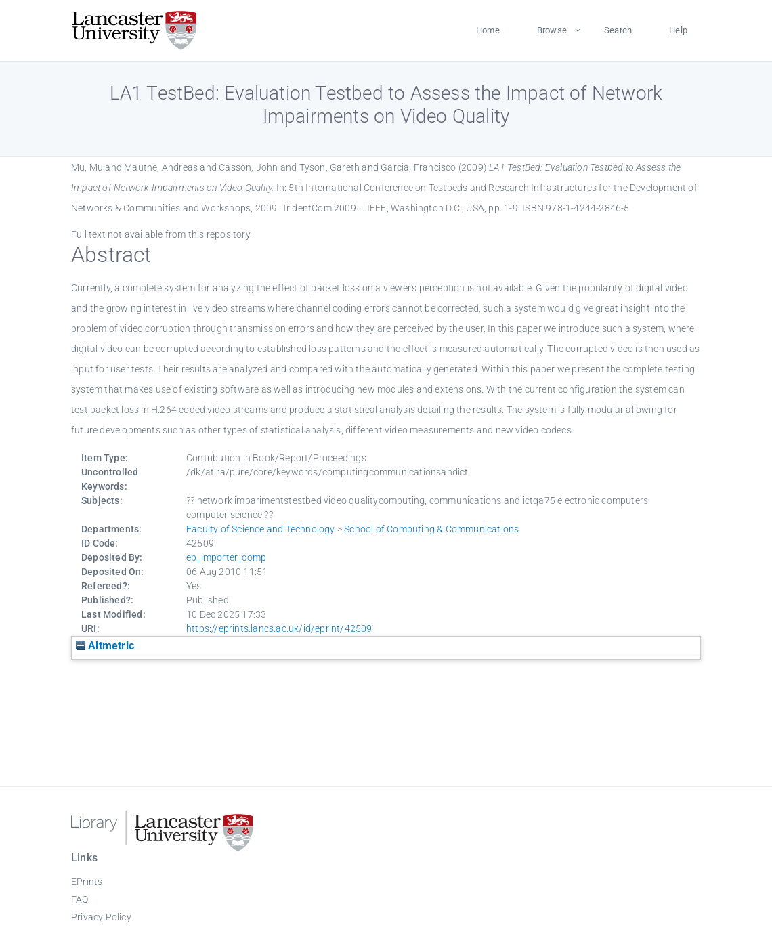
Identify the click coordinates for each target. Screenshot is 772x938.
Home (488, 30)
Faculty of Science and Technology (260, 529)
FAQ (80, 899)
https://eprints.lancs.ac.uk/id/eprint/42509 (279, 628)
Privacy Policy (101, 917)
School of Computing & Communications (431, 529)
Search (618, 30)
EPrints (86, 881)
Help (678, 30)
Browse (552, 30)
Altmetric (105, 645)
